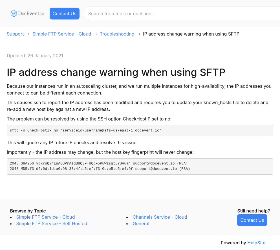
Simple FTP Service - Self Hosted (51, 223)
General (141, 223)
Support (15, 34)
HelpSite (256, 242)
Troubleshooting (117, 34)
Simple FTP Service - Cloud (61, 34)
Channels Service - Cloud (160, 217)
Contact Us (64, 13)
